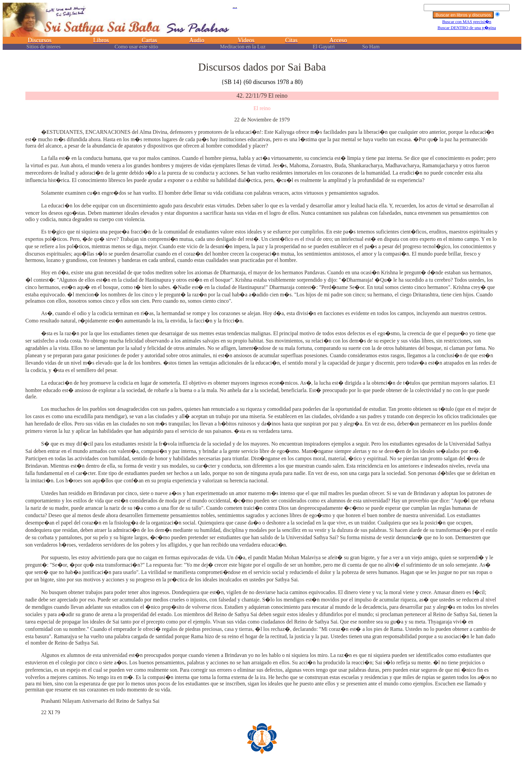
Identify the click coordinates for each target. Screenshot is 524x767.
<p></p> (262, 29)
